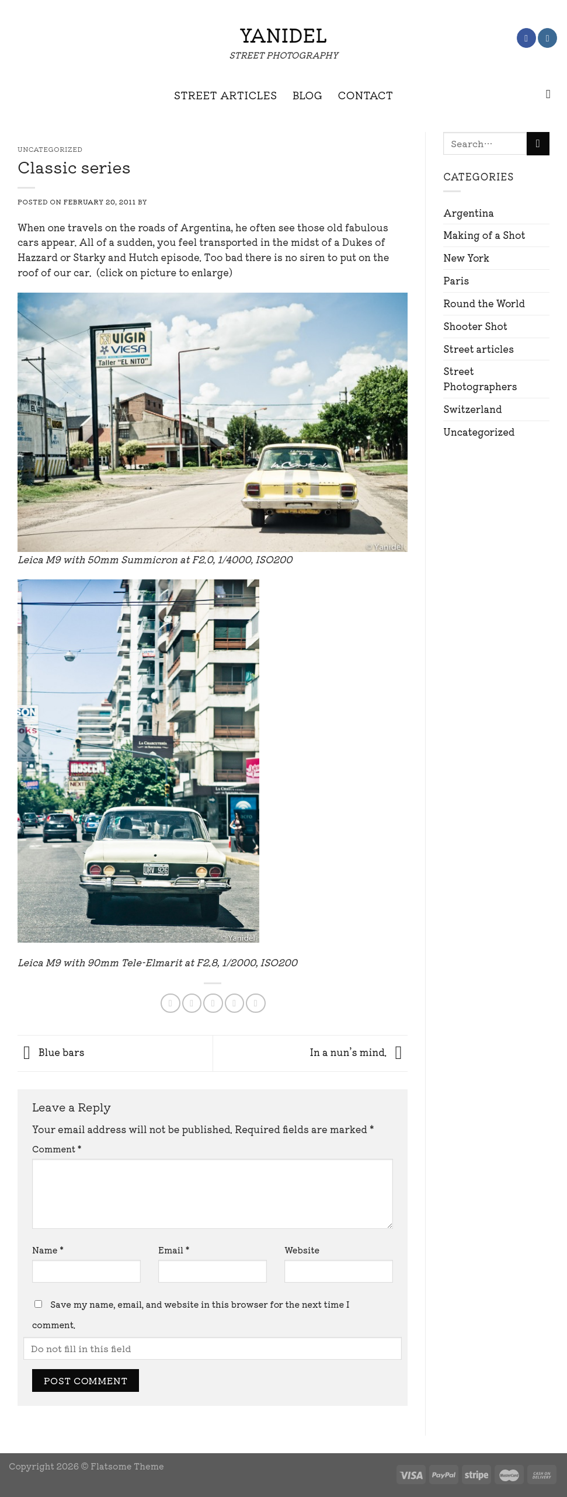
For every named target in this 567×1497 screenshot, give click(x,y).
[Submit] (538, 143)
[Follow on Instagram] (547, 38)
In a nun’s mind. (358, 1052)
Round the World (484, 303)
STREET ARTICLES (225, 94)
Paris (456, 280)
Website (301, 1250)
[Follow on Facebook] (526, 38)
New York (466, 258)
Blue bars (51, 1052)
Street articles (478, 349)
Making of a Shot (484, 235)
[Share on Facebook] (170, 1003)
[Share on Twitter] (191, 1003)
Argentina (468, 213)
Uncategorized (478, 432)
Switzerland (472, 409)
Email (173, 1250)
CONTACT (366, 94)
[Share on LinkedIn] (255, 1003)
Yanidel (283, 34)
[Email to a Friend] (212, 1003)
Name (48, 1250)
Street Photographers (480, 378)
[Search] (552, 94)
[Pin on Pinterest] (234, 1003)
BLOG (308, 94)
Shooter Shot (475, 326)
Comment (56, 1148)
